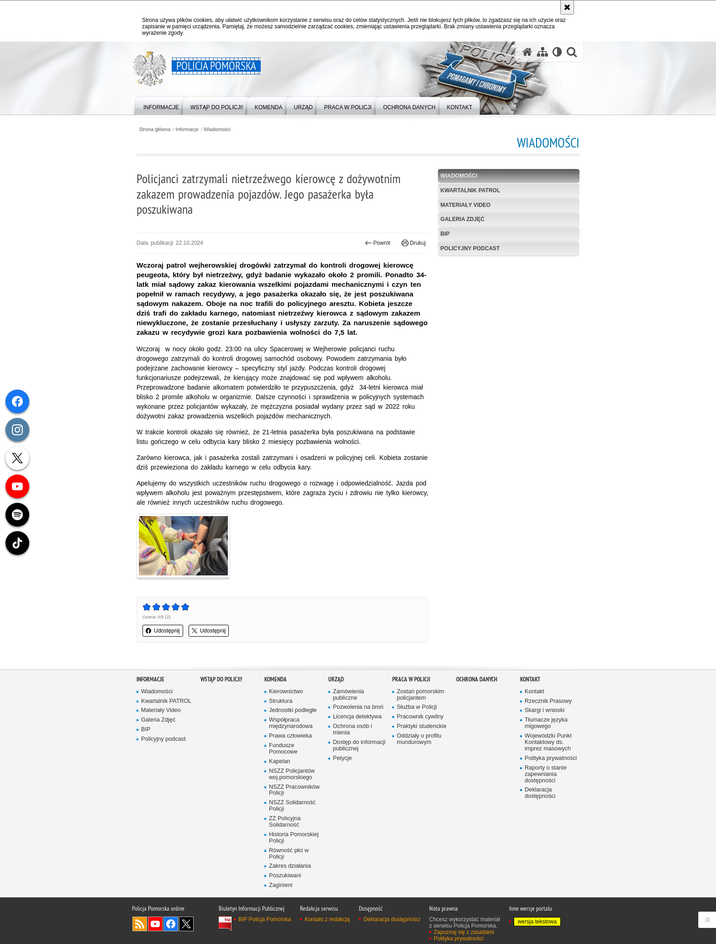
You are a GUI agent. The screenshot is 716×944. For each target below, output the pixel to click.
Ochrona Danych (476, 679)
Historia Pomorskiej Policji (294, 838)
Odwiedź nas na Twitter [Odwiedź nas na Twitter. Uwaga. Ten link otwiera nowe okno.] (186, 924)
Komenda (275, 679)
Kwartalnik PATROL (470, 190)
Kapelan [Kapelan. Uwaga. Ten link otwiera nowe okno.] (279, 762)
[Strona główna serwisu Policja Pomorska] (527, 52)
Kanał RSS (139, 924)
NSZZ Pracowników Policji (294, 790)
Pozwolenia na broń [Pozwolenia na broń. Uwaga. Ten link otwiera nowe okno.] (358, 707)
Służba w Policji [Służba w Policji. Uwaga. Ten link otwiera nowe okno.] (417, 707)
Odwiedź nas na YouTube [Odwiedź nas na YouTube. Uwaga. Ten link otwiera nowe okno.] (155, 924)
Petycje (342, 758)
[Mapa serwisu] (542, 52)
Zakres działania (290, 866)
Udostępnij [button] (163, 631)
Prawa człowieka (290, 736)
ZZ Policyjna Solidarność (284, 822)
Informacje (187, 129)
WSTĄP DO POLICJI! (221, 679)
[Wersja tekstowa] (557, 52)
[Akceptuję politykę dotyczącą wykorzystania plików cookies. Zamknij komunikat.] (567, 7)
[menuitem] (161, 105)
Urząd (336, 679)
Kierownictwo (286, 692)
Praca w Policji (411, 679)
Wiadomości (217, 129)
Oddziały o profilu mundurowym (419, 739)
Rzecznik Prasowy (548, 701)
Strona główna (154, 129)
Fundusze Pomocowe (283, 749)
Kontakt (530, 679)
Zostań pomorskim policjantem (420, 695)
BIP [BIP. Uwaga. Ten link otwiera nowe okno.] (445, 234)
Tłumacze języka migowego (546, 723)
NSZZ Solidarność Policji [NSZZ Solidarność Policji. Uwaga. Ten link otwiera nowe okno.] (292, 806)
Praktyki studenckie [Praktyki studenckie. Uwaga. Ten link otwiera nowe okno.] (422, 726)
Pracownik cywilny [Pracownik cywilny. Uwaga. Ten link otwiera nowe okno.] (420, 717)
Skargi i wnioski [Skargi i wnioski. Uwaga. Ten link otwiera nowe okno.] (544, 710)
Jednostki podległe (293, 710)
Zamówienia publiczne (348, 695)
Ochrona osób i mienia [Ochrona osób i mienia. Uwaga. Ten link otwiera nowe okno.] (352, 729)
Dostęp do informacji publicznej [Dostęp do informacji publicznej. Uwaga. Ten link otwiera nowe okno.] (359, 745)
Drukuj (413, 243)
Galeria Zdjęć (462, 219)
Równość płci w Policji (289, 854)
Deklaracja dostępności (540, 793)
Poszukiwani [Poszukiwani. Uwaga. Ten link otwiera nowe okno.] (285, 876)
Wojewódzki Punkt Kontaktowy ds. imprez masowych (548, 742)
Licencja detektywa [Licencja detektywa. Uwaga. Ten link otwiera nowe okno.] (357, 717)
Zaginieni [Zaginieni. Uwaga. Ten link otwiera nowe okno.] (280, 885)
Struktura (280, 701)
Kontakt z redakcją (327, 919)
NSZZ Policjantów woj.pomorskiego (292, 774)
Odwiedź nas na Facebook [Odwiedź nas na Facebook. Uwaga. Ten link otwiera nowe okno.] (170, 924)
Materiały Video (466, 205)
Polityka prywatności (551, 758)
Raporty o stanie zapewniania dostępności (546, 774)
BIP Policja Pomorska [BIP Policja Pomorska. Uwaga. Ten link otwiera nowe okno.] (264, 919)
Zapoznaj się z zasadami (464, 932)
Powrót (377, 243)
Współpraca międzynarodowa (290, 723)
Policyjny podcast (470, 248)
